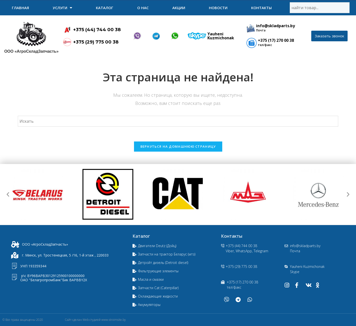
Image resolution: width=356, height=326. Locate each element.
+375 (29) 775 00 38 (95, 42)
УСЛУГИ (62, 7)
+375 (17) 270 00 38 (276, 40)
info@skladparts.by (275, 25)
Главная (20, 7)
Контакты (261, 7)
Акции (178, 7)
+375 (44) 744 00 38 (97, 29)
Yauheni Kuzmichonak (220, 36)
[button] (329, 36)
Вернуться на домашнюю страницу (178, 146)
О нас (143, 7)
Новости (218, 7)
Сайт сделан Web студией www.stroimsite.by (95, 320)
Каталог (104, 7)
